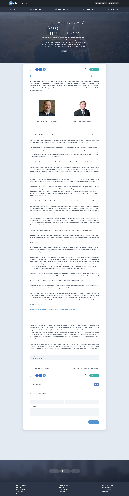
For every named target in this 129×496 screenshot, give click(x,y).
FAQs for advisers (106, 489)
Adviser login (113, 3)
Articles (65, 471)
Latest (13, 10)
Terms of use (19, 491)
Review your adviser (63, 487)
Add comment (94, 425)
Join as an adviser (106, 487)
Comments (64, 413)
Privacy (18, 493)
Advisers (54, 471)
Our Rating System (20, 489)
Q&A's (76, 471)
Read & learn (62, 10)
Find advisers (35, 10)
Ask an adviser (113, 10)
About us (18, 487)
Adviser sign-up (101, 3)
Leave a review (88, 10)
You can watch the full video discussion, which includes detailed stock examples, (53, 312)
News (38, 78)
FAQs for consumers (64, 489)
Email (82, 403)
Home (33, 78)
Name (47, 403)
